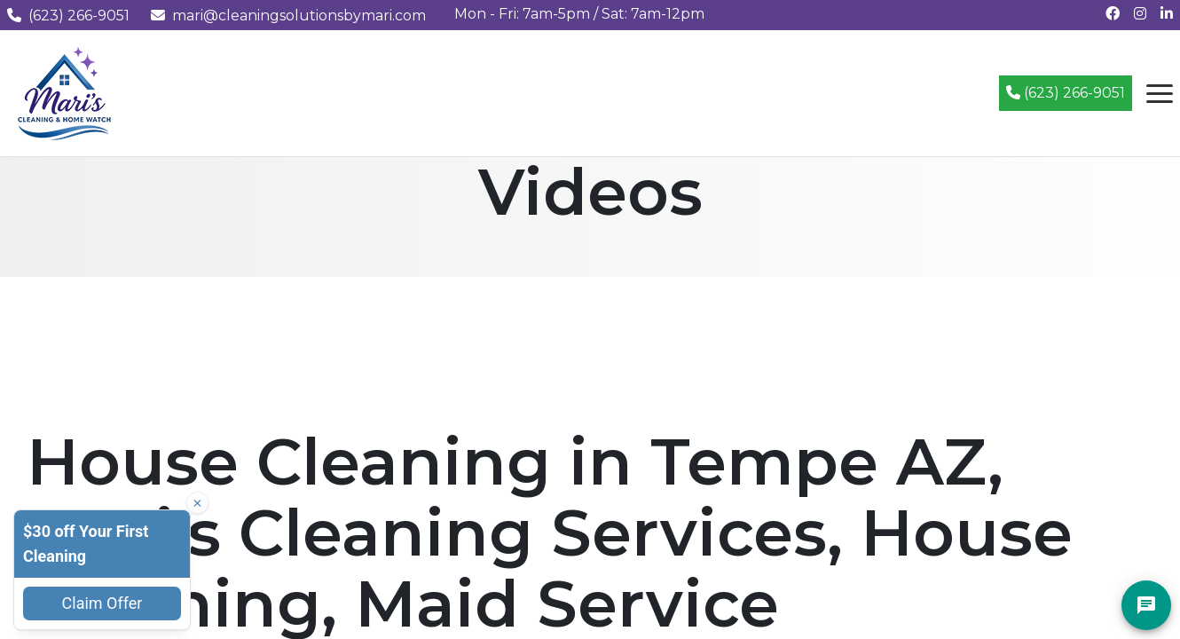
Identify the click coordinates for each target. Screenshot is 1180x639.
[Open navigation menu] (1159, 93)
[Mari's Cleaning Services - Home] (64, 91)
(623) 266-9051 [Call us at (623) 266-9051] (68, 15)
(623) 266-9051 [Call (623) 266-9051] (1065, 92)
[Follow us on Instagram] (1140, 13)
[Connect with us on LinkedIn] (1166, 13)
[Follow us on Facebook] (1112, 13)
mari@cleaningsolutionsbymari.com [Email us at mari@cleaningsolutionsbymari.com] (288, 15)
